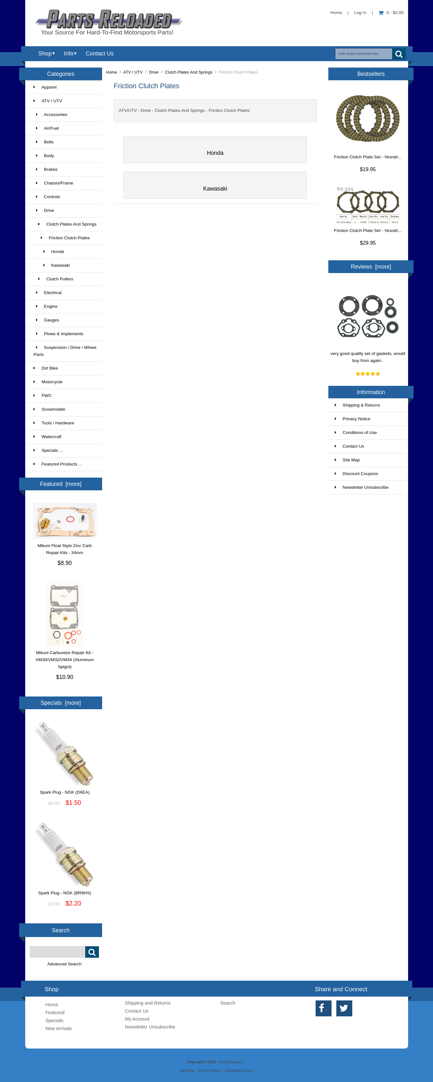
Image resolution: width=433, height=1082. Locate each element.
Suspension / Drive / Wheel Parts (65, 351)
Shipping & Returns (357, 405)
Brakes (45, 169)
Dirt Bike (46, 368)
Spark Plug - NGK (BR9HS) (65, 890)
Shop (45, 53)
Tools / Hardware (54, 423)
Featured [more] (60, 484)
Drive (154, 72)
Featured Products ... (58, 464)
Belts (44, 142)
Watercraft (47, 436)
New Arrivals (58, 1028)
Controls (47, 196)
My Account (137, 1018)
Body (44, 155)
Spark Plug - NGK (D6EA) (65, 790)
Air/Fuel (46, 128)
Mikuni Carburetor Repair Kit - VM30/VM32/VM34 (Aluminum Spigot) (64, 657)
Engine (45, 306)
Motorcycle (48, 381)
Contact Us (100, 53)
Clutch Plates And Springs (189, 72)
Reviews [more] (371, 266)
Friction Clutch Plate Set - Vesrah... (368, 157)
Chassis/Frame (53, 183)
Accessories (50, 114)
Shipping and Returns (148, 1003)
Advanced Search (64, 964)
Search (61, 930)
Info (68, 53)
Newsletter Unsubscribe (362, 487)
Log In (360, 12)
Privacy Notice (352, 418)
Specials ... (48, 450)
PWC (43, 395)
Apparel (45, 87)
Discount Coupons (356, 473)
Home (336, 12)
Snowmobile (49, 409)
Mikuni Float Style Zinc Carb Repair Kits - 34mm (65, 546)
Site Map (347, 460)
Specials (54, 1020)
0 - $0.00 (391, 12)
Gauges (46, 320)
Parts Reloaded (231, 1062)
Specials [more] (61, 703)
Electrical (48, 292)
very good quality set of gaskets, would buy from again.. (368, 354)
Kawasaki (52, 265)
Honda (49, 251)
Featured (54, 1012)
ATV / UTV (133, 72)
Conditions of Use (356, 432)
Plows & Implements (58, 333)
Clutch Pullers (53, 279)
